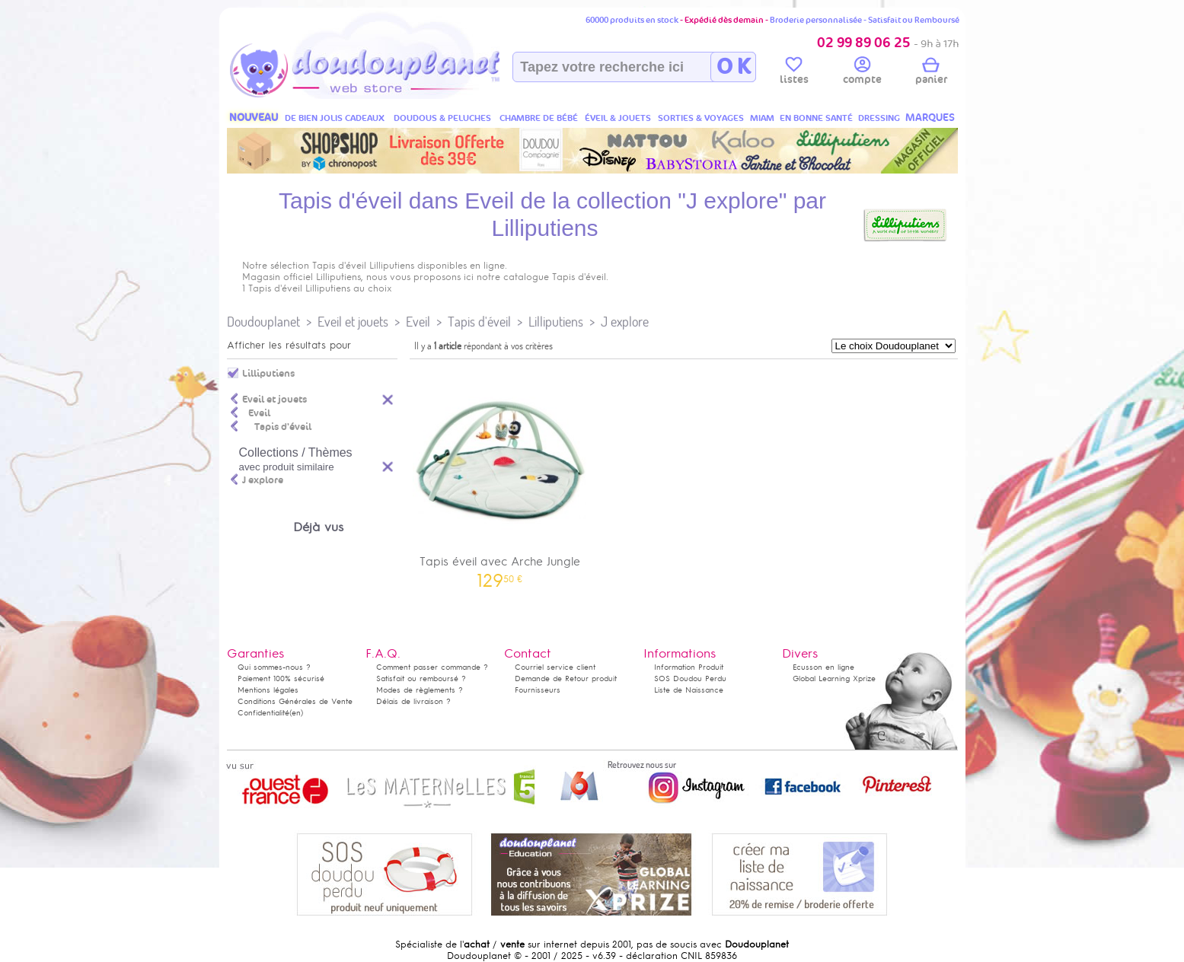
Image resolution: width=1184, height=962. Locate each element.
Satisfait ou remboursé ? (421, 678)
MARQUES (930, 117)
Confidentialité (263, 713)
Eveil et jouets (353, 321)
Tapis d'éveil (479, 321)
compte (862, 73)
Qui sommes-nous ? (274, 667)
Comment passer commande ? (432, 667)
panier (931, 73)
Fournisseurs (537, 690)
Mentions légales (268, 690)
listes (794, 73)
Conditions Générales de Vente (295, 701)
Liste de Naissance (688, 690)
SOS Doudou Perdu (690, 678)
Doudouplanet (263, 321)
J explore (625, 321)
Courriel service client (555, 667)
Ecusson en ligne (823, 667)
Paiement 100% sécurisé (281, 678)
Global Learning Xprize (834, 678)
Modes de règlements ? (419, 690)
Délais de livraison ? (413, 701)
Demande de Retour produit (566, 678)
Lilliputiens (555, 321)
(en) (296, 713)
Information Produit (688, 667)
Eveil (418, 321)
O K (733, 67)
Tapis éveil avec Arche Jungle (500, 476)
